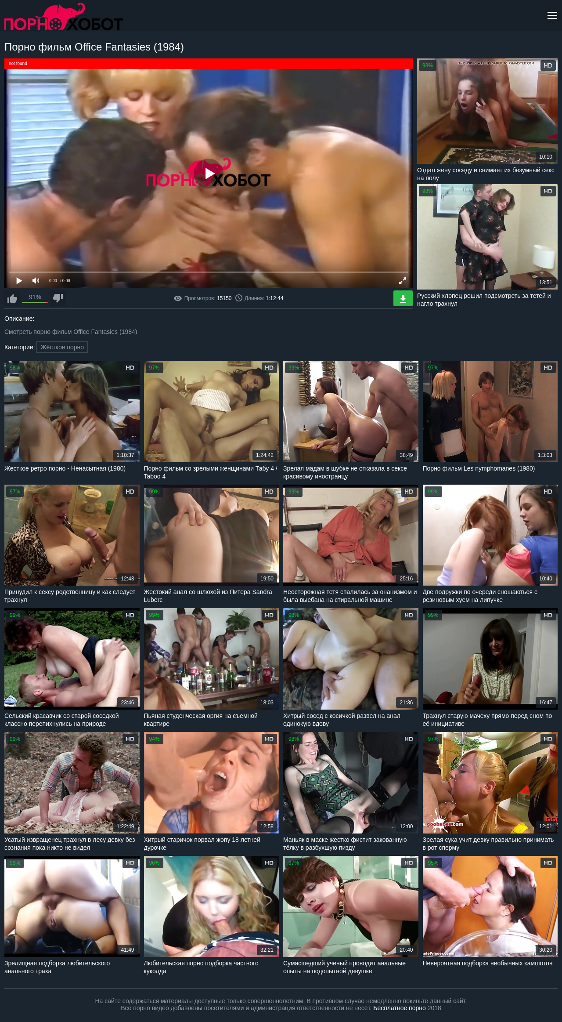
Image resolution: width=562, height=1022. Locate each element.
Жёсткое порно (62, 347)
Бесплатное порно (399, 1007)
